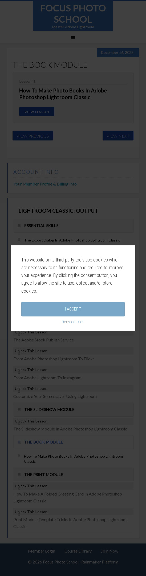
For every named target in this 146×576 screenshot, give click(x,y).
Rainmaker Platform (99, 561)
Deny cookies (73, 297)
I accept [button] (73, 285)
